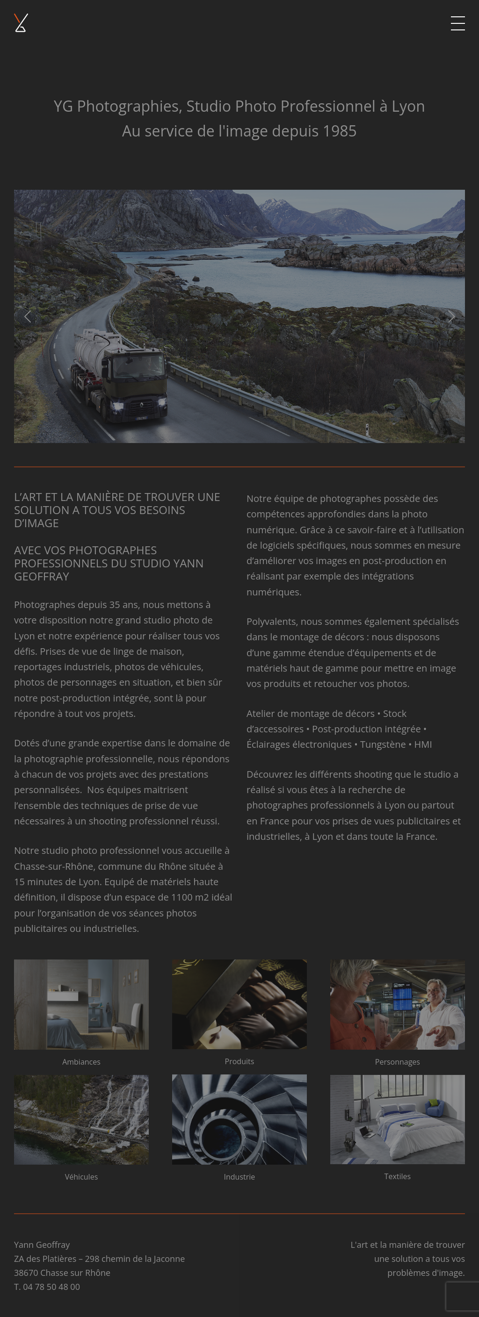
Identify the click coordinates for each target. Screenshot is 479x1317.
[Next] (450, 316)
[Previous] (29, 316)
